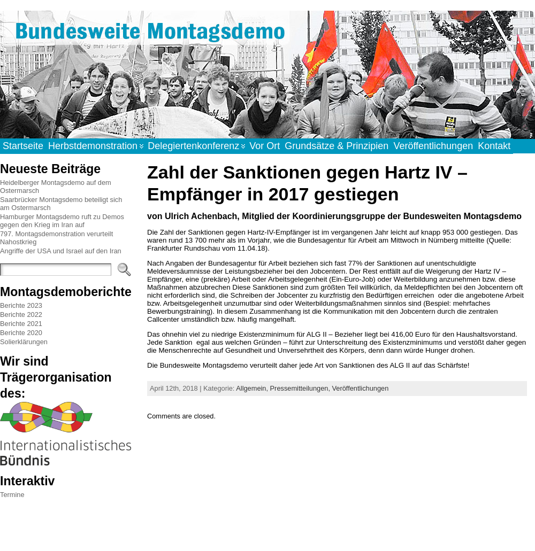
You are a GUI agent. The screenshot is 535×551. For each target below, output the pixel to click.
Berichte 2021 (21, 324)
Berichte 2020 (21, 333)
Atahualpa (305, 531)
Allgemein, (253, 388)
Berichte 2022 (21, 315)
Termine (12, 495)
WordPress (267, 531)
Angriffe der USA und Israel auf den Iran (60, 251)
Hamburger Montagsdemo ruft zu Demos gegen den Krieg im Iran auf (62, 221)
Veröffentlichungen (360, 388)
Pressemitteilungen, (301, 388)
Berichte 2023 (21, 305)
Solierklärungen (24, 342)
